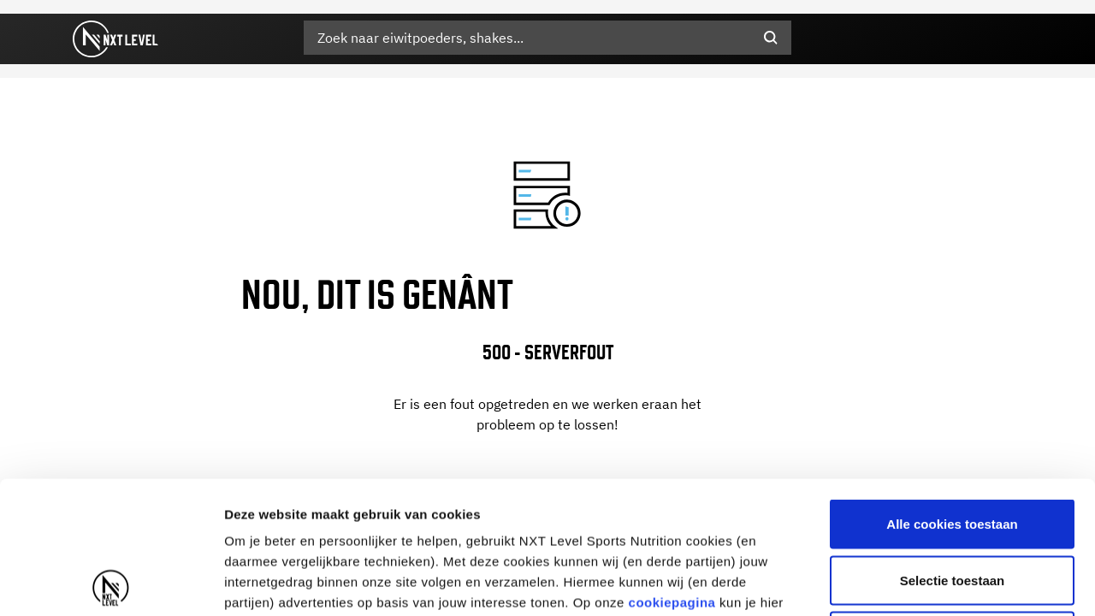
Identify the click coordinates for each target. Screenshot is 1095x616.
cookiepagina (672, 470)
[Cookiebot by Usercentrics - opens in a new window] (111, 582)
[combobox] (547, 38)
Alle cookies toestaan (951, 391)
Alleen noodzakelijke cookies (952, 503)
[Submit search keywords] (771, 37)
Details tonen (924, 582)
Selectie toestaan (952, 448)
